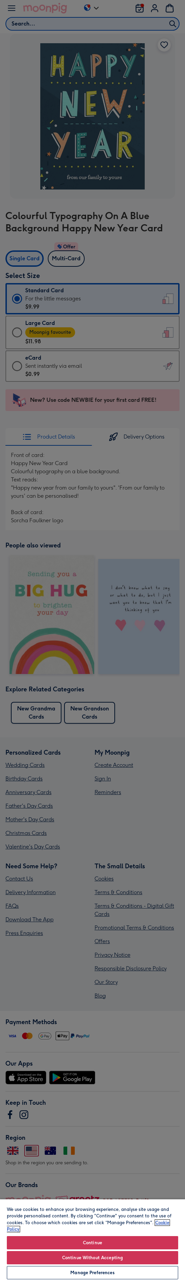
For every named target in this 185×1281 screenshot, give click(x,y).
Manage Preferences (92, 1272)
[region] (92, 1240)
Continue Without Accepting (92, 1257)
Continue (92, 1242)
